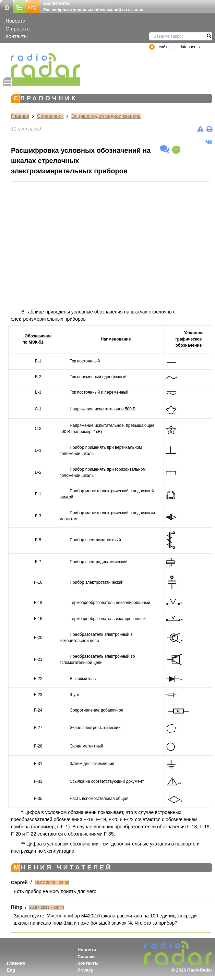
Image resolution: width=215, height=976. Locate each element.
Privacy (85, 970)
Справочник (50, 116)
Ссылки (86, 956)
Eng (11, 970)
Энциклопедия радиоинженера (106, 116)
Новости (15, 21)
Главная (20, 116)
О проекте (17, 29)
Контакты (16, 36)
